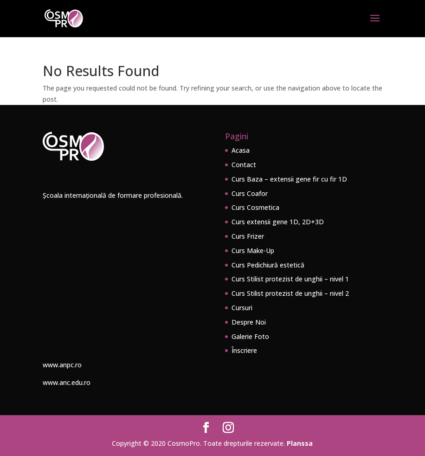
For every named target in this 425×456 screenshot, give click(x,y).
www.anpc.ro (62, 364)
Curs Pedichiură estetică (268, 265)
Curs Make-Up (253, 250)
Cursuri (242, 307)
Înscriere (244, 350)
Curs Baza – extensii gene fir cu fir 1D (289, 179)
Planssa (300, 443)
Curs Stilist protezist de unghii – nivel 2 (290, 293)
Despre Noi (249, 322)
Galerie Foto (250, 336)
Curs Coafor (250, 193)
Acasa (241, 150)
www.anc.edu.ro (66, 382)
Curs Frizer (248, 236)
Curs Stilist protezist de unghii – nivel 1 (290, 278)
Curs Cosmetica (255, 207)
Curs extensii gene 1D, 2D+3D (278, 221)
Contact (244, 164)
